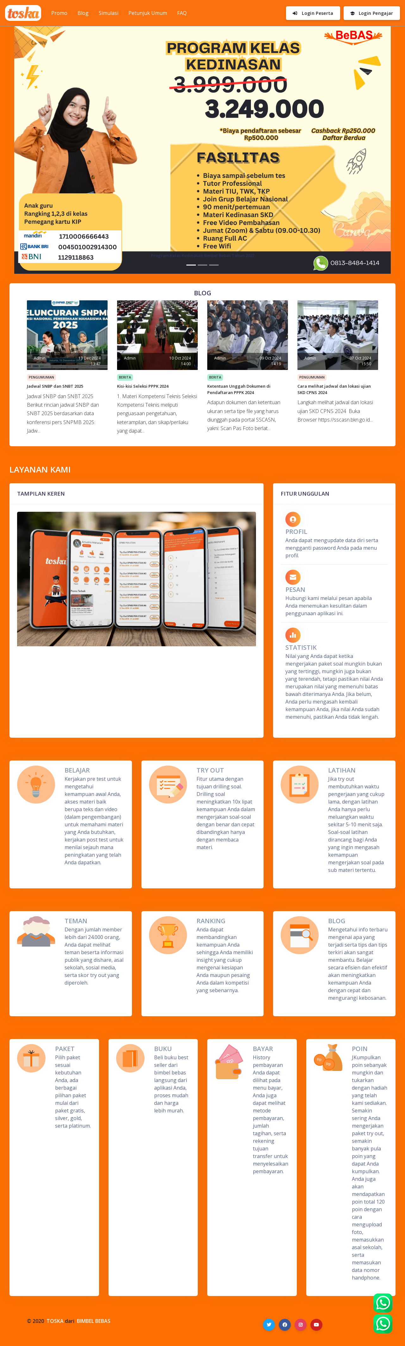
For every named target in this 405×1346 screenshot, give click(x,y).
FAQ (182, 12)
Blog (83, 12)
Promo (61, 12)
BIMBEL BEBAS (93, 1321)
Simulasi (108, 12)
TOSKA (55, 1321)
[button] (42, 148)
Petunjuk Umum (147, 12)
